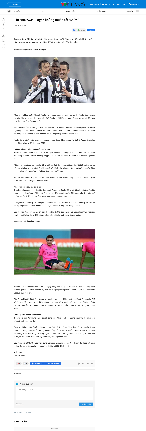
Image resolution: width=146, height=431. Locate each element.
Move (43, 11)
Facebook (94, 4)
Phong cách (71, 11)
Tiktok (116, 4)
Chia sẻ (91, 30)
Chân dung (101, 11)
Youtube (106, 4)
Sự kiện (130, 11)
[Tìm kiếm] (124, 4)
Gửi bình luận (86, 404)
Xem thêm (55, 429)
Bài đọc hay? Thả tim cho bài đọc (45, 363)
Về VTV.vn (13, 4)
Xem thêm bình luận (22, 412)
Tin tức (17, 11)
